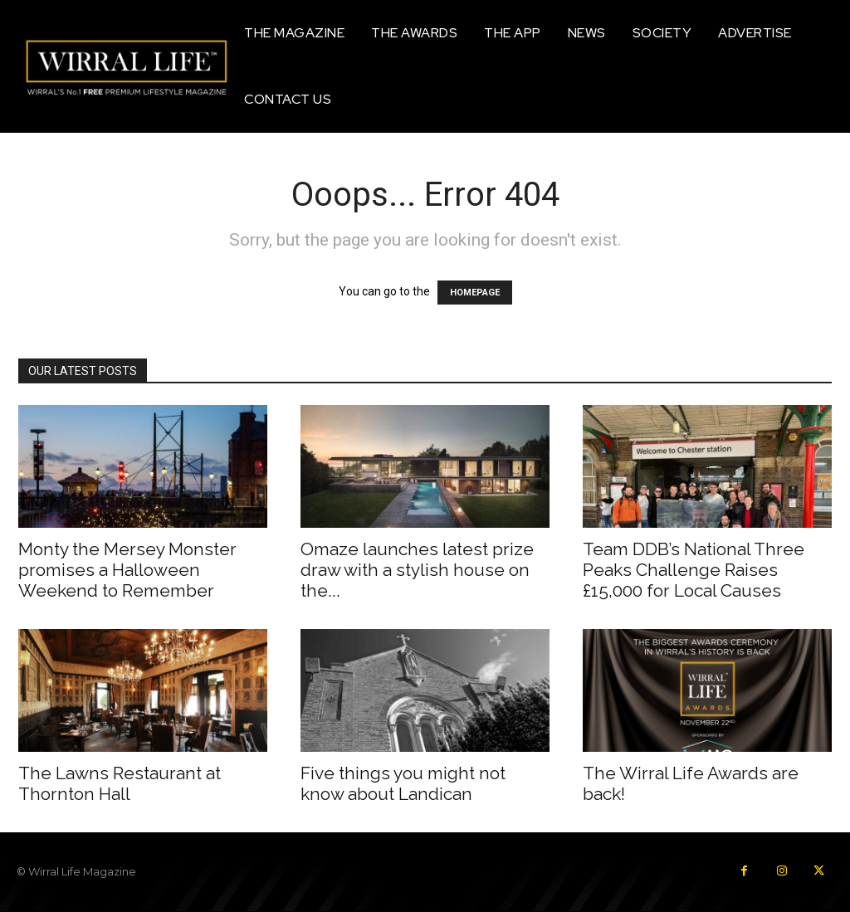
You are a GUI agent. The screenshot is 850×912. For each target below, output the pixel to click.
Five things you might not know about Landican (403, 783)
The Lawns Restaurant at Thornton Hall (119, 783)
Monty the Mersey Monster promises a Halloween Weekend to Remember (127, 570)
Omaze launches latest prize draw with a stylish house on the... (417, 570)
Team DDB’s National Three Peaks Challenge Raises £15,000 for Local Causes (693, 570)
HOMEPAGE (475, 292)
